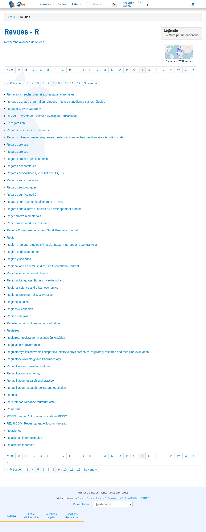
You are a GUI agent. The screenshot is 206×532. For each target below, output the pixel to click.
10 (65, 83)
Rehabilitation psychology (23, 373)
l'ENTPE (145, 498)
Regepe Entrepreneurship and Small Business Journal (42, 230)
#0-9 (10, 69)
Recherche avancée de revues (24, 42)
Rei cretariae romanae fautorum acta (31, 402)
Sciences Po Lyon (86, 498)
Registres (13, 330)
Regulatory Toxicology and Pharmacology (34, 359)
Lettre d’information (31, 516)
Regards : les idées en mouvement (29, 130)
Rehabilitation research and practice (30, 380)
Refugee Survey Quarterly (24, 108)
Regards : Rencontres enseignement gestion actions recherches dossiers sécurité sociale (65, 137)
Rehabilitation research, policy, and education (36, 387)
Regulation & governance (23, 344)
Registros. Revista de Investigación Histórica (36, 337)
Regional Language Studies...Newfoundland (35, 280)
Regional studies (18, 302)
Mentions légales (51, 516)
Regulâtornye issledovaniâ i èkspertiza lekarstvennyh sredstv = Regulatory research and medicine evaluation (78, 352)
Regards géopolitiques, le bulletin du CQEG (35, 173)
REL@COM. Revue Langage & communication (37, 423)
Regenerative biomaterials (24, 216)
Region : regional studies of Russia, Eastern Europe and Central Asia (52, 244)
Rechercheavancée (128, 4)
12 (78, 83)
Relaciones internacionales (24, 437)
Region (11, 237)
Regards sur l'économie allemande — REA (35, 201)
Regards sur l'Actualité (21, 194)
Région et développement (23, 251)
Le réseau (45, 4)
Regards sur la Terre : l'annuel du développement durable (44, 209)
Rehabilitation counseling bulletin (28, 366)
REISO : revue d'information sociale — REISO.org (39, 416)
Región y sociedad (19, 259)
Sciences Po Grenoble (105, 498)
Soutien (62, 4)
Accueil (12, 17)
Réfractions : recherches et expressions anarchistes (40, 94)
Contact (11, 515)
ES (139, 6)
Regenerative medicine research (28, 223)
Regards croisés (17, 144)
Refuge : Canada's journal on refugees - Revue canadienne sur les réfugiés (56, 101)
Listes (76, 4)
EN (139, 2)
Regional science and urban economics (32, 287)
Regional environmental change (27, 273)
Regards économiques (21, 166)
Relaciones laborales (20, 445)
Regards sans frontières (22, 180)
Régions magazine (19, 316)
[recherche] (99, 4)
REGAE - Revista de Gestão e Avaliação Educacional (42, 116)
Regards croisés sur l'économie (27, 159)
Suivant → (91, 83)
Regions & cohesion (20, 309)
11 (72, 83)
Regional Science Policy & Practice (30, 294)
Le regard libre (16, 123)
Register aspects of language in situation (33, 323)
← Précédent (14, 83)
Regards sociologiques (22, 187)
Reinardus (13, 409)
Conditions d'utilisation (71, 516)
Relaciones (14, 430)
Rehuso (12, 395)
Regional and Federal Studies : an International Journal (43, 266)
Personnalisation (81, 504)
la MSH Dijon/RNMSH (128, 498)
